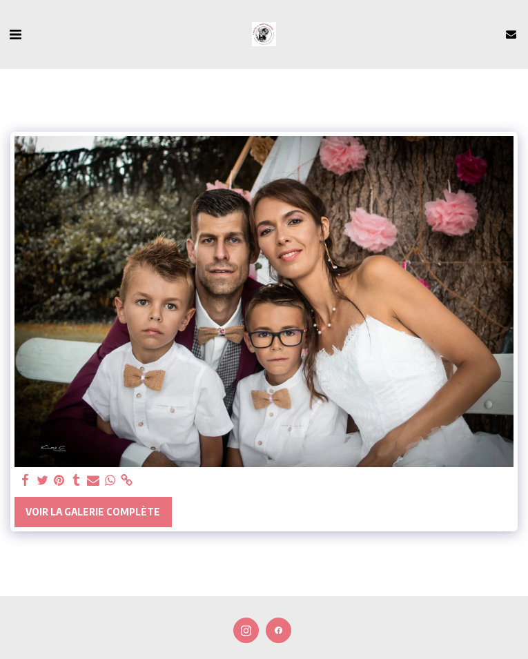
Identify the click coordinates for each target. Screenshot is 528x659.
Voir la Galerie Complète (93, 512)
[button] (15, 33)
